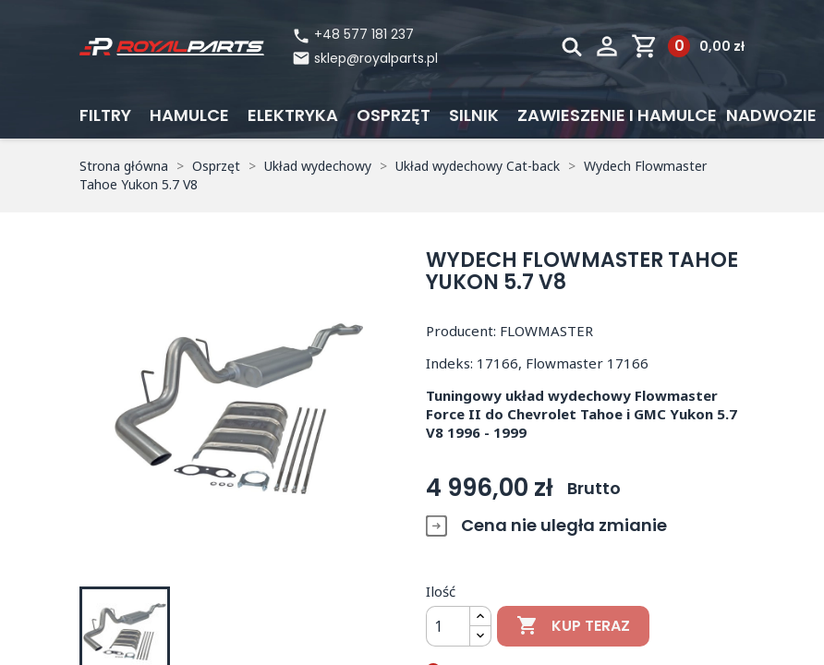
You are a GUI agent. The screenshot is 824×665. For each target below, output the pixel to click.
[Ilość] (448, 626)
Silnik (474, 115)
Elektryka (293, 115)
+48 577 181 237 (353, 34)
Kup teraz (573, 626)
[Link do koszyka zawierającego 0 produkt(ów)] (688, 46)
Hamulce (189, 115)
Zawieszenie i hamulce (617, 115)
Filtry (105, 115)
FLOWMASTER (546, 330)
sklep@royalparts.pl (376, 58)
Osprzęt (393, 115)
